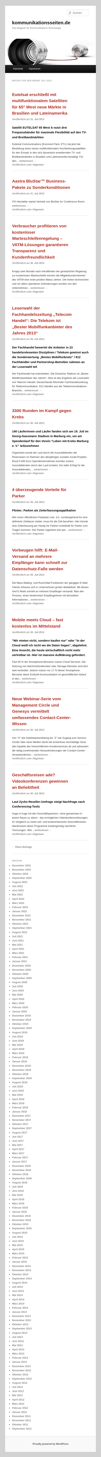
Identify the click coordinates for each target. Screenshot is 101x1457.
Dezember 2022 (21, 865)
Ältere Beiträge (22, 847)
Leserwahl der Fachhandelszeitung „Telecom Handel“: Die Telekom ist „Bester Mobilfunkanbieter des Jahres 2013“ (42, 320)
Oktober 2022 (20, 873)
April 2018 (18, 1099)
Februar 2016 (20, 1207)
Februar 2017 (20, 1157)
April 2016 (18, 1199)
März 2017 (18, 1153)
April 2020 (18, 999)
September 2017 (22, 1128)
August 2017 (19, 1132)
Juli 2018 (17, 1086)
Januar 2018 (19, 1111)
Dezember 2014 (21, 1266)
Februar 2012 (20, 1407)
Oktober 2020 (20, 973)
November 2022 (21, 869)
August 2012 (19, 1382)
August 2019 (19, 1032)
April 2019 (18, 1049)
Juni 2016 (18, 1190)
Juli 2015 (17, 1236)
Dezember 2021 (21, 915)
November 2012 (21, 1370)
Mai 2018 (17, 1094)
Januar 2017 (19, 1161)
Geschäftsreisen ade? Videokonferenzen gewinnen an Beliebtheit (40, 781)
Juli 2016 (17, 1186)
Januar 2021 (19, 961)
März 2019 (18, 1053)
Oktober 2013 (20, 1324)
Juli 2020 (17, 986)
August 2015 (19, 1232)
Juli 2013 (17, 1337)
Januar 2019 (19, 1061)
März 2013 (18, 1353)
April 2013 (18, 1349)
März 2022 (18, 903)
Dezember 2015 (21, 1215)
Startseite (18, 68)
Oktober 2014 (20, 1274)
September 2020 (22, 978)
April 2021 (18, 948)
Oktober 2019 (20, 1023)
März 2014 (18, 1303)
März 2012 (18, 1403)
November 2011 (21, 1420)
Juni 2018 (18, 1090)
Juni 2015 (18, 1241)
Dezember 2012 (21, 1366)
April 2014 (18, 1299)
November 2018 (21, 1069)
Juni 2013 (18, 1341)
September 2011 (22, 1428)
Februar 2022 (20, 907)
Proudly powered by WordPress (50, 1444)
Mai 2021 (17, 944)
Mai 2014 (17, 1295)
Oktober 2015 (20, 1224)
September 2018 (22, 1078)
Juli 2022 (17, 886)
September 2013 (22, 1328)
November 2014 (21, 1270)
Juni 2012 (18, 1391)
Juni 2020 (18, 990)
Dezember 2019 (21, 1015)
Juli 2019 (17, 1036)
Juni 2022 (18, 890)
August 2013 (19, 1332)
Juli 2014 (17, 1286)
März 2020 (18, 1003)
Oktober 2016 (20, 1174)
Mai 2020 (17, 994)
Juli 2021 (17, 936)
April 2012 (18, 1399)
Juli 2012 (17, 1386)
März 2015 (18, 1253)
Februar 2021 (20, 957)
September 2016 (22, 1178)
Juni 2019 (18, 1040)
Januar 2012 (19, 1412)
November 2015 (21, 1220)
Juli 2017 (17, 1136)
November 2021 (21, 919)
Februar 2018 (20, 1107)
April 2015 (18, 1249)
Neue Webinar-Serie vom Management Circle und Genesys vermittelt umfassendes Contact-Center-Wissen (41, 711)
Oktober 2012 (20, 1374)
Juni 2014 (18, 1290)
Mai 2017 (17, 1145)
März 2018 (18, 1103)
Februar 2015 (20, 1257)
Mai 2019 (17, 1044)
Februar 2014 (20, 1307)
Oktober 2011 (20, 1424)
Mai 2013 (17, 1345)
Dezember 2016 (21, 1165)
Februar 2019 (20, 1057)
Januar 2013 (19, 1361)
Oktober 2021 (20, 923)
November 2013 (21, 1320)
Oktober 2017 (20, 1124)
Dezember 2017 (21, 1115)
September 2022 (22, 877)
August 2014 (19, 1282)
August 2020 (19, 982)
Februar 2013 (20, 1357)
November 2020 (21, 969)
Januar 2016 (19, 1211)
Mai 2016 (17, 1194)
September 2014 (22, 1278)
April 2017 (18, 1149)
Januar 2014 (19, 1311)
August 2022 (19, 882)
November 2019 (21, 1019)
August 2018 (19, 1082)
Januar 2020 (19, 1011)
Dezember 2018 (21, 1065)
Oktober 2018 (20, 1074)
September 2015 (22, 1228)
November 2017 (21, 1119)
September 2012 (22, 1378)
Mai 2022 (17, 894)
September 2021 (22, 927)
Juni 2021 (18, 940)
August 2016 (19, 1182)
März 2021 (18, 953)
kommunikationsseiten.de (41, 22)
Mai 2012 (17, 1395)
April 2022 (18, 898)
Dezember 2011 (21, 1416)
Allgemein (38, 164)
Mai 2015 (17, 1245)
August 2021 (19, 932)
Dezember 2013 (21, 1316)
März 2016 (18, 1203)
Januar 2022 (19, 911)
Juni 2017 (18, 1140)
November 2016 (21, 1170)
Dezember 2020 (21, 965)
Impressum (34, 68)
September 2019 (22, 1028)
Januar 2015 (19, 1261)
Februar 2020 (20, 1007)
